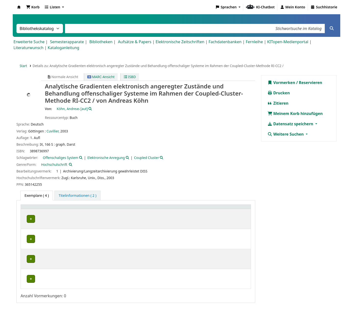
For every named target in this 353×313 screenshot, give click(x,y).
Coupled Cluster (146, 157)
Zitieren (278, 103)
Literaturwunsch (28, 47)
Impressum (169, 299)
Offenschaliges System (60, 157)
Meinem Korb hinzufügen (295, 113)
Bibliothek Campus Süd (44, 219)
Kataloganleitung (63, 47)
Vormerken (281, 82)
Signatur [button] (163, 209)
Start (23, 65)
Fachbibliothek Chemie (44, 250)
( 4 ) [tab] (37, 195)
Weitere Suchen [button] (286, 134)
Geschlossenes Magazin (124, 266)
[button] (32, 7)
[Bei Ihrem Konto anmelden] (292, 7)
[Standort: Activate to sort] (129, 209)
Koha (19, 7)
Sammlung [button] (83, 209)
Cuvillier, (53, 131)
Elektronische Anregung (106, 157)
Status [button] (235, 209)
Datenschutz (195, 299)
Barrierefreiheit (225, 299)
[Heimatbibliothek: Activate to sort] (46, 209)
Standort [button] (113, 209)
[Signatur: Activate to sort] (168, 209)
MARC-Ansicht (101, 76)
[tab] (77, 195)
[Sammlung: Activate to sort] (88, 209)
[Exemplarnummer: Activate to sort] (204, 209)
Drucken (278, 93)
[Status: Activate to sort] (239, 209)
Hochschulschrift (54, 164)
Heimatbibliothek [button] (38, 209)
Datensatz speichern (290, 124)
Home (149, 299)
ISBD (130, 76)
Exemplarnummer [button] (199, 209)
